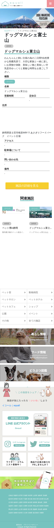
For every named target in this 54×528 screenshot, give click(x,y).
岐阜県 (30, 502)
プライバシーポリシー (30, 525)
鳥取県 (41, 506)
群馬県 (15, 499)
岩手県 (20, 495)
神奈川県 (36, 499)
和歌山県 (36, 506)
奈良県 (30, 506)
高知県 (40, 509)
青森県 (15, 495)
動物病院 (33, 292)
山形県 (35, 495)
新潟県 (41, 499)
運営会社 (19, 525)
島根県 (46, 506)
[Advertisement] (27, 261)
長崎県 (15, 513)
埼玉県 (20, 499)
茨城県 (45, 495)
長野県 (25, 502)
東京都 (30, 499)
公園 (4, 313)
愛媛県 (35, 509)
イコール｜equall (11, 405)
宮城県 (25, 495)
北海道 (10, 495)
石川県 (10, 502)
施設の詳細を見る (27, 185)
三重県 (45, 502)
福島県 (40, 495)
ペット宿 (6, 292)
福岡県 (45, 509)
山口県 (20, 509)
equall (6, 31)
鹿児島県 (36, 513)
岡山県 (10, 509)
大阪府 (20, 506)
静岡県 (35, 502)
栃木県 (10, 499)
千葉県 (25, 499)
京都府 (15, 506)
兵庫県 (25, 506)
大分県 (25, 513)
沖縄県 (41, 513)
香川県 (30, 509)
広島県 (15, 509)
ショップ (33, 306)
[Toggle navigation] (50, 3)
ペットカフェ (9, 306)
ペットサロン (9, 299)
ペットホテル (36, 299)
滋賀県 (10, 506)
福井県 (15, 502)
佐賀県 (10, 513)
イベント (14, 31)
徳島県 (25, 509)
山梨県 (20, 502)
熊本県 (20, 513)
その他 (5, 320)
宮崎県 (30, 513)
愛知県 (40, 502)
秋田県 (30, 495)
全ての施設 (34, 320)
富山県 (46, 499)
